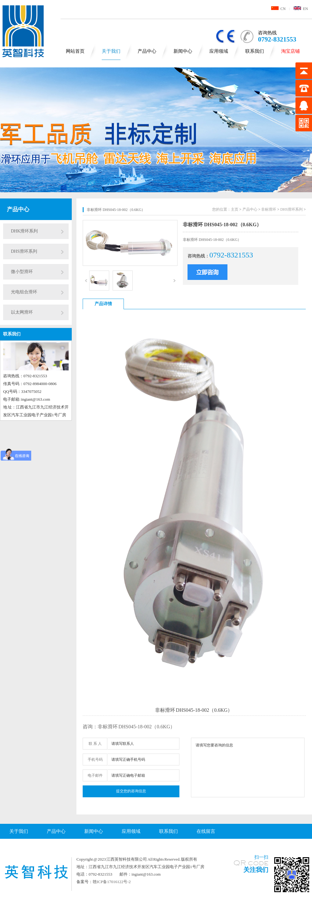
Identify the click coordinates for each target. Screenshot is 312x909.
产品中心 (147, 51)
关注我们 (255, 869)
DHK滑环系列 (24, 231)
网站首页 (75, 51)
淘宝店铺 (290, 51)
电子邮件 (95, 775)
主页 (234, 209)
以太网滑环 (22, 312)
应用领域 (218, 51)
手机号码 (95, 759)
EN (301, 9)
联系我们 (254, 51)
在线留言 (206, 831)
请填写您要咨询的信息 (248, 767)
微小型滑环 (22, 271)
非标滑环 (268, 209)
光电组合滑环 (24, 292)
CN (278, 9)
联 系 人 (95, 743)
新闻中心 (182, 51)
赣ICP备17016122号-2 (112, 881)
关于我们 (111, 51)
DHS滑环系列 (24, 251)
